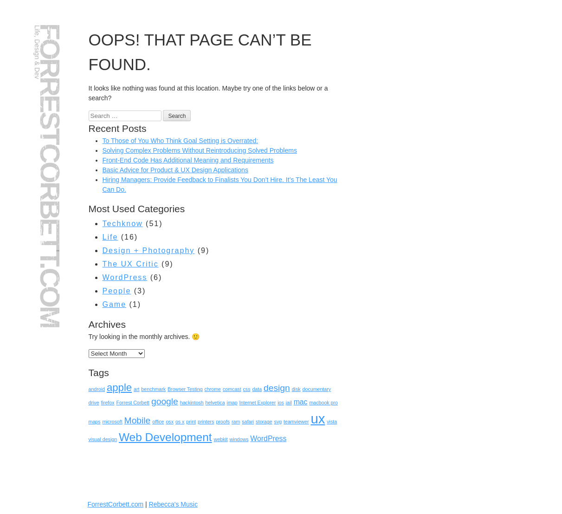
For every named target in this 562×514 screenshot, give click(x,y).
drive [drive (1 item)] (94, 402)
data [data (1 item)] (257, 389)
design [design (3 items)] (277, 388)
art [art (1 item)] (136, 389)
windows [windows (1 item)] (239, 439)
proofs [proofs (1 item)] (223, 421)
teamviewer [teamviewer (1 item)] (296, 421)
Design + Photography (149, 250)
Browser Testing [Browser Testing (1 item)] (185, 389)
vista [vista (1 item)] (332, 421)
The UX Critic (131, 264)
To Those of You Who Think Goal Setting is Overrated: (180, 140)
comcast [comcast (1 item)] (232, 389)
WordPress (125, 277)
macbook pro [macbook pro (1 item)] (323, 402)
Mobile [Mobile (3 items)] (137, 420)
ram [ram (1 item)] (236, 421)
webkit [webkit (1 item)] (220, 439)
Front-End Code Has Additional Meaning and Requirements (188, 160)
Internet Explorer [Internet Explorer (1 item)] (257, 402)
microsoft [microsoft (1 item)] (112, 421)
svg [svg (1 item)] (278, 421)
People (117, 291)
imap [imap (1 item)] (232, 402)
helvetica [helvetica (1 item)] (215, 402)
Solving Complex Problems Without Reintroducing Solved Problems (200, 150)
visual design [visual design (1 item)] (103, 439)
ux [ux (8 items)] (317, 418)
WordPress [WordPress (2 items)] (268, 438)
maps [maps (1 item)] (95, 421)
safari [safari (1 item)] (248, 421)
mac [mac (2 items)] (301, 402)
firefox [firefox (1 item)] (108, 402)
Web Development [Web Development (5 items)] (165, 437)
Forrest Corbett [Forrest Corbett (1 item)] (132, 402)
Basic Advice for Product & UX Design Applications (175, 170)
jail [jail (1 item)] (289, 402)
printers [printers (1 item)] (206, 421)
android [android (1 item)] (97, 389)
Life (110, 237)
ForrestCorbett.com (49, 175)
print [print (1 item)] (191, 421)
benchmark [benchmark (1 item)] (153, 389)
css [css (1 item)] (247, 389)
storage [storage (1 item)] (264, 421)
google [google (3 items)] (164, 401)
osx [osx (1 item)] (170, 421)
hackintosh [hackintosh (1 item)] (192, 402)
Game (115, 304)
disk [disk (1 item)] (296, 389)
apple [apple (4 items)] (119, 387)
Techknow (123, 224)
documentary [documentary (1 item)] (317, 389)
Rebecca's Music (173, 504)
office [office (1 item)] (158, 421)
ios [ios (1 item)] (281, 402)
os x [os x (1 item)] (180, 421)
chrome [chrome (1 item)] (212, 389)
